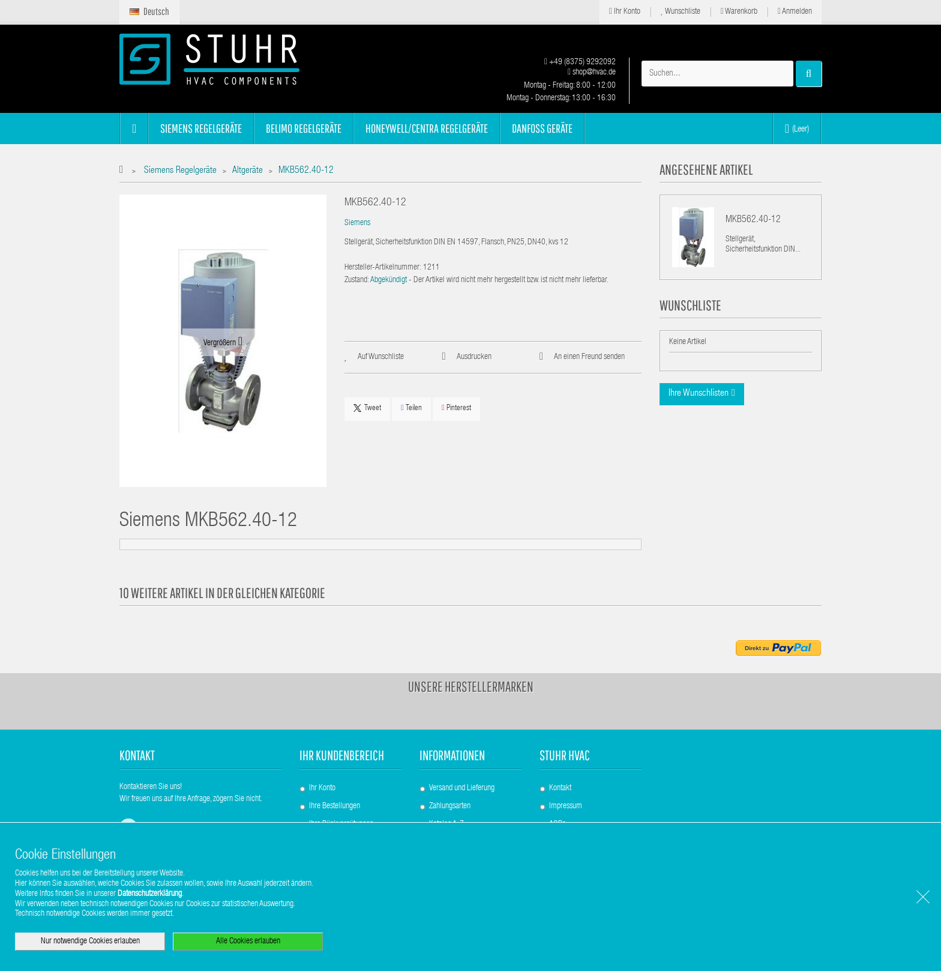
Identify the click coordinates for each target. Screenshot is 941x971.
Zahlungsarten (449, 806)
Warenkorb (739, 11)
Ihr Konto (624, 11)
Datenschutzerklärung (150, 894)
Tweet (367, 408)
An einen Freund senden (589, 357)
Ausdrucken (474, 357)
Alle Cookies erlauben (248, 941)
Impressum (565, 806)
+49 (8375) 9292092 (580, 62)
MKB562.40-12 (753, 220)
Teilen (411, 408)
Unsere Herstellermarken (471, 686)
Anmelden (795, 11)
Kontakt (560, 788)
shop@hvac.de (592, 72)
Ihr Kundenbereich (341, 755)
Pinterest (456, 408)
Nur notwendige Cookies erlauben (90, 941)
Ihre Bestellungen (334, 806)
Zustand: (356, 280)
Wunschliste (680, 11)
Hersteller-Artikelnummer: (382, 268)
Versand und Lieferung (462, 788)
